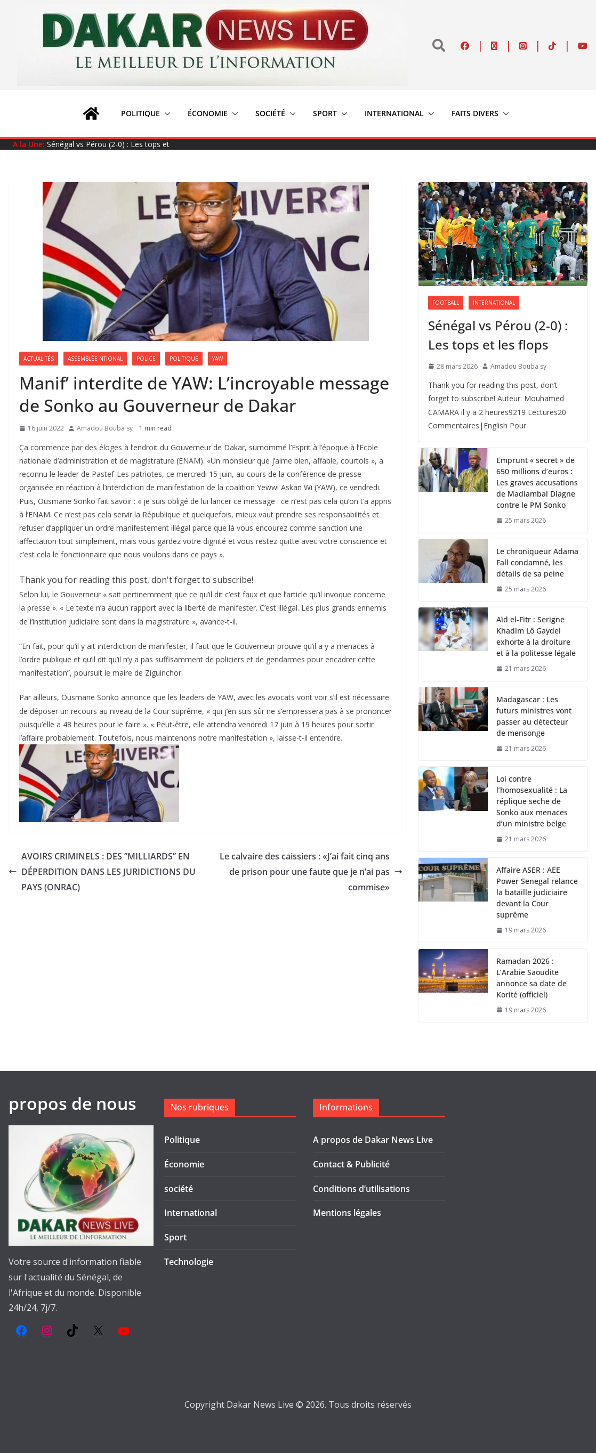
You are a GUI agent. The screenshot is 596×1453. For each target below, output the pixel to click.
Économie (208, 113)
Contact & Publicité (351, 1164)
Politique (140, 113)
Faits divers (475, 113)
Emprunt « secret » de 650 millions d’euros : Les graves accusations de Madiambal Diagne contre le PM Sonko (537, 482)
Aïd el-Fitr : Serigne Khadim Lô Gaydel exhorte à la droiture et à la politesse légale (536, 636)
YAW (217, 358)
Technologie (188, 1262)
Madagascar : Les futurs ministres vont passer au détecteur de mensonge (533, 716)
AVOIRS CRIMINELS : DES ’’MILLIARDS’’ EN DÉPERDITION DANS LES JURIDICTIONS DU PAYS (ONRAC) (102, 871)
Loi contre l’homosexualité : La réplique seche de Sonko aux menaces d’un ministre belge (532, 801)
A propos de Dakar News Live (373, 1140)
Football (445, 302)
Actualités (38, 358)
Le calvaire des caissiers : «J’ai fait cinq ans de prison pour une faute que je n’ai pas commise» (311, 871)
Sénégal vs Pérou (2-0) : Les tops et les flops (498, 334)
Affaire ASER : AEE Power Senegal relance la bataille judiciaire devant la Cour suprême (537, 892)
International (394, 113)
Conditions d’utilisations (361, 1189)
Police (146, 358)
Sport (325, 113)
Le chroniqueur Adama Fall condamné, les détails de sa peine (537, 562)
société (270, 113)
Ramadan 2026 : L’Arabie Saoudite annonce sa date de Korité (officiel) (531, 978)
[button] (165, 113)
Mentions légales (347, 1213)
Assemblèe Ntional (95, 358)
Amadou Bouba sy (105, 428)
